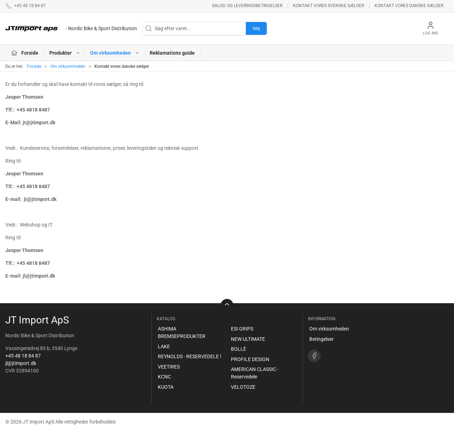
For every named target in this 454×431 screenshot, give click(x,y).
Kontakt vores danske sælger (409, 5)
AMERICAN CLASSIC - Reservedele (255, 373)
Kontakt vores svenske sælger (328, 5)
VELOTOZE (243, 387)
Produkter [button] (65, 53)
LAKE (164, 346)
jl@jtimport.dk (20, 363)
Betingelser (321, 339)
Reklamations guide (172, 53)
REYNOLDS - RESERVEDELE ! (189, 356)
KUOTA (165, 387)
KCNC (164, 377)
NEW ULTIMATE (248, 339)
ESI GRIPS (242, 329)
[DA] (71, 28)
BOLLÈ (238, 349)
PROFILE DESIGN (250, 359)
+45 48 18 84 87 (23, 356)
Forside (34, 66)
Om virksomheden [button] (115, 53)
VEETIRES (169, 367)
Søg (256, 28)
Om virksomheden (67, 66)
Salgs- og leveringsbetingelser (247, 5)
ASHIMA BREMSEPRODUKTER (181, 332)
